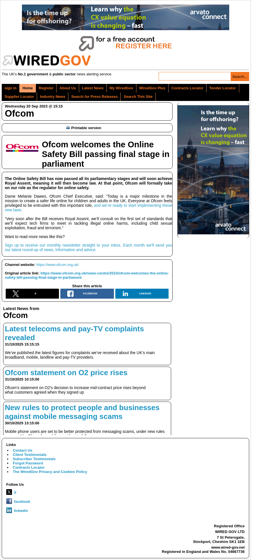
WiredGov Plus (152, 88)
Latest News (93, 88)
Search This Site (138, 96)
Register (46, 88)
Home (27, 88)
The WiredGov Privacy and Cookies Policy (50, 472)
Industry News (52, 96)
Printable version (83, 128)
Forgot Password (28, 463)
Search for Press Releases (94, 96)
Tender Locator (222, 88)
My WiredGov (121, 88)
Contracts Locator (187, 88)
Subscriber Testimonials (34, 459)
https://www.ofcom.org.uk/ (57, 265)
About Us (68, 88)
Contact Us (22, 450)
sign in (11, 88)
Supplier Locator (19, 96)
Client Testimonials (29, 454)
